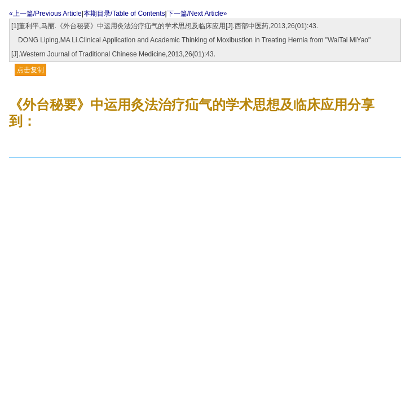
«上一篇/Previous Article (45, 13)
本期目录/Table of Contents (124, 13)
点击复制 (30, 70)
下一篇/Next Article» (197, 13)
